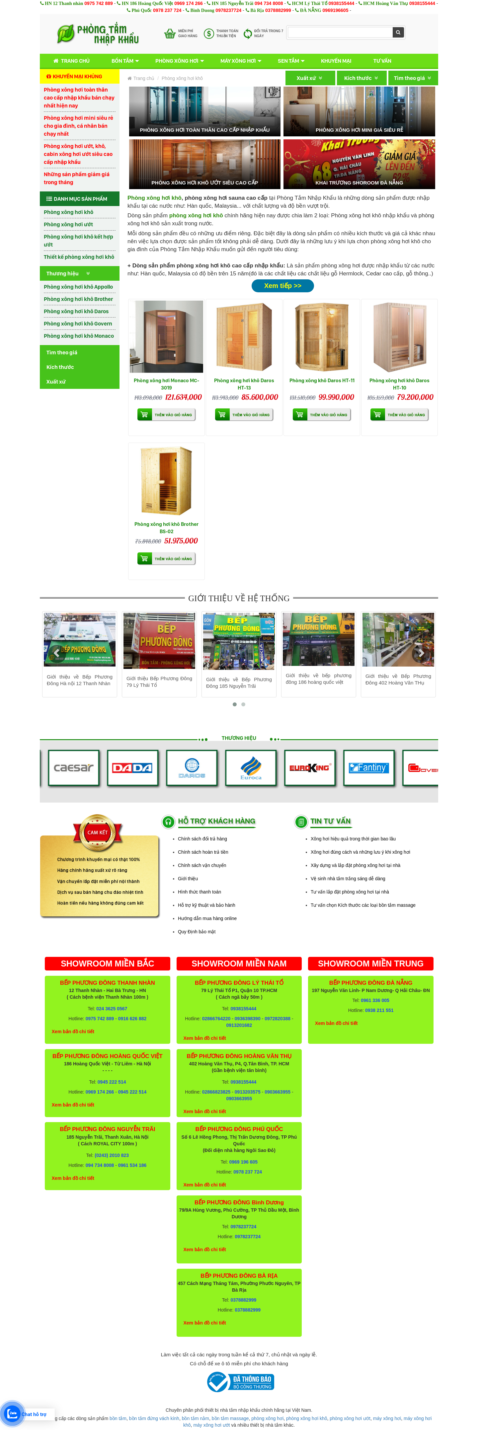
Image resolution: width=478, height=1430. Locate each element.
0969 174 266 (188, 3)
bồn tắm (118, 1418)
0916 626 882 (132, 1018)
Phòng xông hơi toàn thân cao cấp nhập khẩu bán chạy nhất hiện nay (79, 97)
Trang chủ (70, 60)
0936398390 (248, 1018)
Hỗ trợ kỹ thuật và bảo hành (206, 905)
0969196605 (336, 10)
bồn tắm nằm (195, 1418)
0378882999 (278, 10)
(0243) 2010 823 (112, 1155)
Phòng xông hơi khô (68, 212)
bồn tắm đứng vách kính (154, 1418)
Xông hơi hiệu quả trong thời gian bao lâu (353, 838)
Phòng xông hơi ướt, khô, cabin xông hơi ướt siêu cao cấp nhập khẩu (78, 154)
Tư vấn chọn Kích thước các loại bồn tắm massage (363, 905)
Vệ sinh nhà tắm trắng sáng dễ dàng (348, 878)
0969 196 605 (243, 1162)
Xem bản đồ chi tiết (73, 1031)
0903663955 (277, 1092)
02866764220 (216, 1018)
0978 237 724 (167, 10)
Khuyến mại (336, 60)
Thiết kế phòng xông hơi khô (79, 256)
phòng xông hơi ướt (350, 1418)
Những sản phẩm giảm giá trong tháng (77, 178)
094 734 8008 (269, 3)
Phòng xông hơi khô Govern (78, 323)
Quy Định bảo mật (196, 931)
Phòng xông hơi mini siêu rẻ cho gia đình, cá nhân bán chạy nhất (78, 125)
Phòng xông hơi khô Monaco (79, 335)
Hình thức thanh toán (199, 891)
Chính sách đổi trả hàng (202, 838)
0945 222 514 (112, 1082)
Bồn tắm (122, 60)
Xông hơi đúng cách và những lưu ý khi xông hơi (360, 852)
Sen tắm (288, 60)
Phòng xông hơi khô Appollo (78, 286)
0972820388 (277, 1018)
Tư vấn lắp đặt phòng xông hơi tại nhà (350, 891)
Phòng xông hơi (177, 60)
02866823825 (216, 1092)
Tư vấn (382, 60)
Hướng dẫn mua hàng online (207, 918)
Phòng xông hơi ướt (68, 224)
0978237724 (228, 10)
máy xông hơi (387, 1418)
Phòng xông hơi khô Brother (78, 299)
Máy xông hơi (238, 60)
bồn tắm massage (230, 1418)
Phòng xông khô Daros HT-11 (322, 380)
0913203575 (248, 1092)
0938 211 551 (379, 1010)
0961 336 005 (375, 1000)
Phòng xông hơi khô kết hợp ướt (78, 240)
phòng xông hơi (267, 1418)
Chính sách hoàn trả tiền (203, 852)
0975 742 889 (98, 3)
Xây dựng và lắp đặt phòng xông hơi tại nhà (355, 865)
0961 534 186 (132, 1165)
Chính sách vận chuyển (202, 865)
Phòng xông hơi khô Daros (76, 311)
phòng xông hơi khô (306, 1418)
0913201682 (239, 1025)
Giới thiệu (188, 878)
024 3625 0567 (111, 1008)
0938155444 (341, 3)
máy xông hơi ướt (211, 1425)
